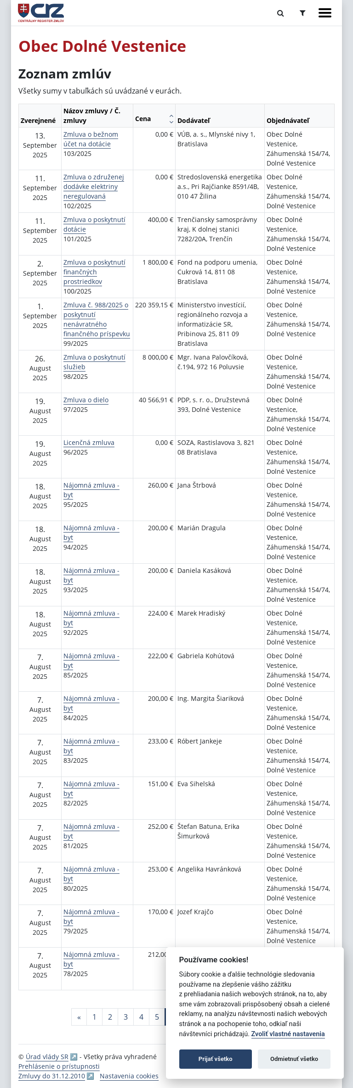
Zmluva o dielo (85, 399)
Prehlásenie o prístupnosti (59, 1066)
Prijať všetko (216, 1058)
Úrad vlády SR (47, 1056)
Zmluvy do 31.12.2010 (51, 1075)
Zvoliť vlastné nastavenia (288, 1034)
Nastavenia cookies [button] (129, 1075)
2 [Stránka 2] (110, 1017)
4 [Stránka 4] (141, 1017)
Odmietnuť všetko (294, 1058)
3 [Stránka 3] (126, 1017)
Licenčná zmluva (88, 442)
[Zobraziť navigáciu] (325, 13)
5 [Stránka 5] (157, 1017)
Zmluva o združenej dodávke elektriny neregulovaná (93, 186)
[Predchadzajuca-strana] (79, 1017)
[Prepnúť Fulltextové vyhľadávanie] (280, 13)
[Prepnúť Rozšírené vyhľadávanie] (303, 13)
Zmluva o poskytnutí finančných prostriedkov (94, 272)
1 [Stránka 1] (94, 1017)
